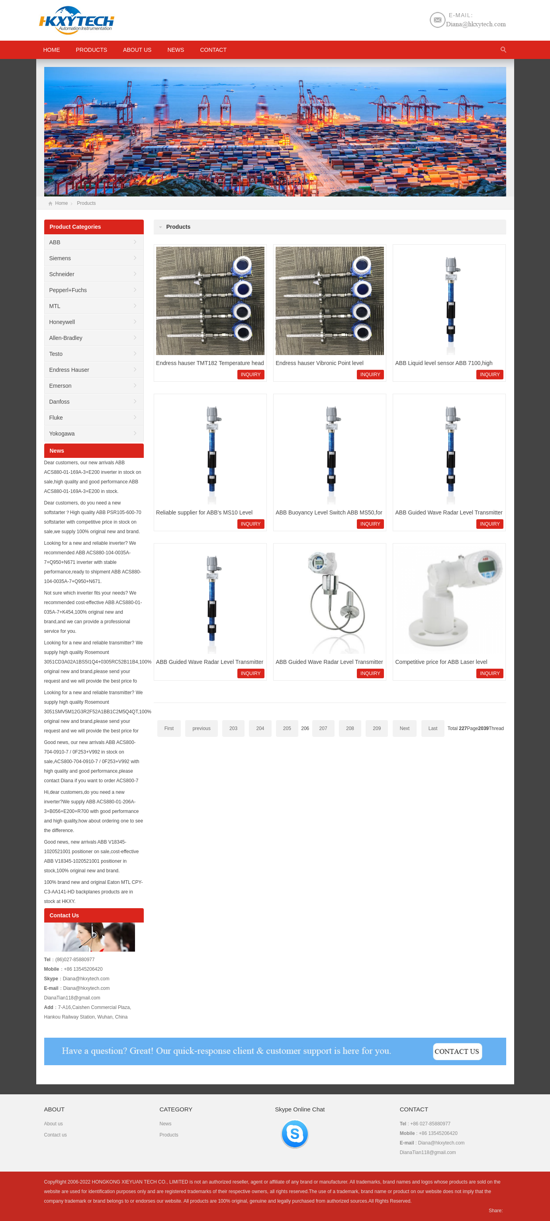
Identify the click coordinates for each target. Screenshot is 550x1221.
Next (405, 728)
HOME (51, 50)
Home (61, 203)
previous (201, 728)
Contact (213, 50)
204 (260, 728)
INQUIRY (251, 374)
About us (137, 50)
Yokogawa (62, 433)
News (175, 50)
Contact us (55, 1135)
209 (377, 728)
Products (92, 50)
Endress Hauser (69, 370)
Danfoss (59, 401)
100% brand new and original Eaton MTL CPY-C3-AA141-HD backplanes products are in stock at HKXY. (93, 891)
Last (433, 728)
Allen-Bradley (65, 338)
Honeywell (62, 322)
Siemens (60, 258)
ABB (55, 242)
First (169, 728)
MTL (55, 306)
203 (233, 728)
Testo (56, 354)
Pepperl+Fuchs (68, 290)
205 (287, 728)
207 (323, 728)
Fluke (56, 417)
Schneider (61, 274)
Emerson (60, 386)
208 (350, 728)
